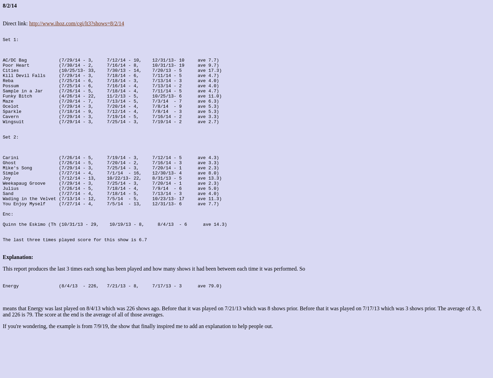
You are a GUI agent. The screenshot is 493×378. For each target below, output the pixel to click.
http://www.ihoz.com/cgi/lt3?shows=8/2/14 (76, 23)
